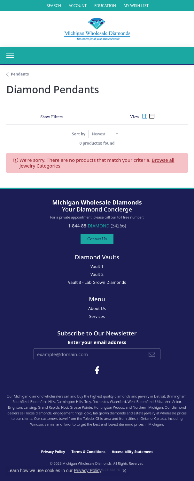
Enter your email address (97, 342)
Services (97, 316)
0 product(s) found (97, 143)
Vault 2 (97, 274)
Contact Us (97, 238)
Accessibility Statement (132, 451)
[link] (104, 5)
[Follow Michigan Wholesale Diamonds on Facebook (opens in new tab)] (97, 370)
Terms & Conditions (88, 451)
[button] (53, 5)
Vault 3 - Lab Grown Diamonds (97, 282)
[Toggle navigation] (10, 55)
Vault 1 (97, 266)
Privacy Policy (53, 451)
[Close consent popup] (124, 471)
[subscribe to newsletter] (152, 354)
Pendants (20, 74)
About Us (97, 308)
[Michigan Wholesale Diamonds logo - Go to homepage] (97, 29)
